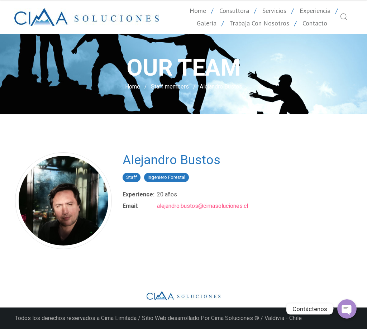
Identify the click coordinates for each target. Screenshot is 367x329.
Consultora (234, 10)
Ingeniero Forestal (166, 177)
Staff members (170, 86)
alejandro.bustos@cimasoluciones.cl (202, 205)
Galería (206, 23)
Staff (131, 177)
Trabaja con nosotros (259, 23)
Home (198, 10)
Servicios (274, 10)
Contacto (314, 23)
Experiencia (315, 10)
